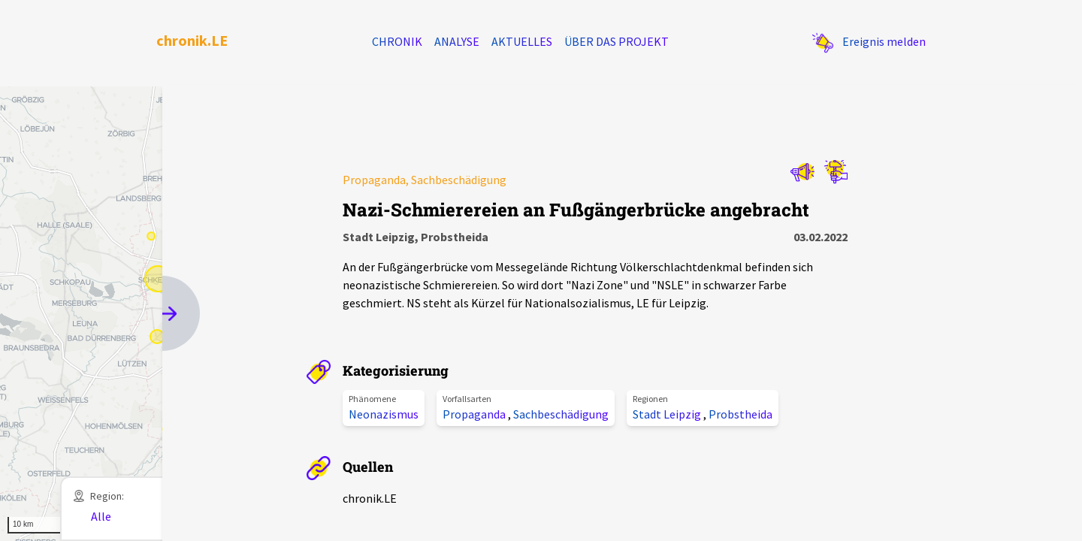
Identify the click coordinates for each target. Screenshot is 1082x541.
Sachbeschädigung (561, 414)
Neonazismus (384, 414)
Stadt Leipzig (668, 414)
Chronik (397, 41)
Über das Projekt (616, 41)
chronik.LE (192, 40)
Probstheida (740, 414)
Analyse (456, 41)
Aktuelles (521, 41)
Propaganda (475, 414)
